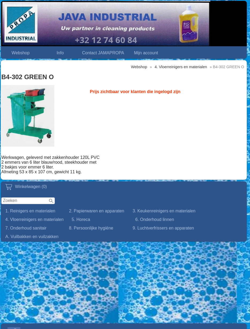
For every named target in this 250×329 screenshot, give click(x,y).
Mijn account (146, 53)
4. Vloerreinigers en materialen (34, 219)
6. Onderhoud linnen (154, 219)
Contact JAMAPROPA (103, 53)
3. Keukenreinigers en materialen (164, 211)
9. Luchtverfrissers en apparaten (163, 228)
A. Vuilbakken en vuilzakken (32, 236)
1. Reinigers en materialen (30, 211)
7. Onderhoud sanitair (26, 228)
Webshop (20, 53)
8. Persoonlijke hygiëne (91, 228)
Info (60, 53)
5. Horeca (81, 219)
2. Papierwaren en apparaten (96, 211)
